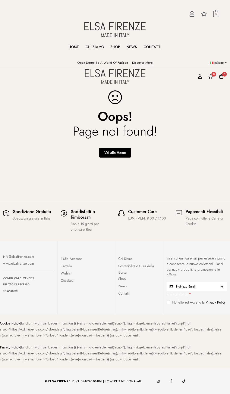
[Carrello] (221, 76)
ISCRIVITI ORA (222, 286)
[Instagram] (158, 381)
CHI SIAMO (94, 46)
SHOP (115, 46)
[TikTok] (184, 381)
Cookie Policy (10, 323)
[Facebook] (171, 381)
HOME (74, 46)
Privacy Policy (179, 294)
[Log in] (200, 76)
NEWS (132, 46)
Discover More (142, 62)
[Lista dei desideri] (210, 76)
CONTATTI (153, 46)
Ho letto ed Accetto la (199, 302)
